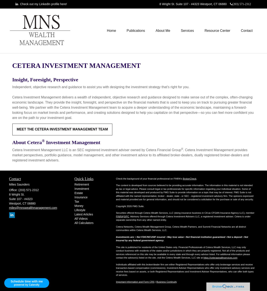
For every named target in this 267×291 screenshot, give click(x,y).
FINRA (119, 216)
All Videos (81, 218)
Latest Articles (83, 214)
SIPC (126, 216)
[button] (135, 31)
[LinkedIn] (41, 4)
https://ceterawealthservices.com (220, 257)
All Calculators (83, 223)
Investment (81, 188)
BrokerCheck (190, 178)
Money (78, 206)
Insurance (80, 197)
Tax (76, 201)
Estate (78, 193)
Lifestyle (79, 210)
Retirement (81, 184)
